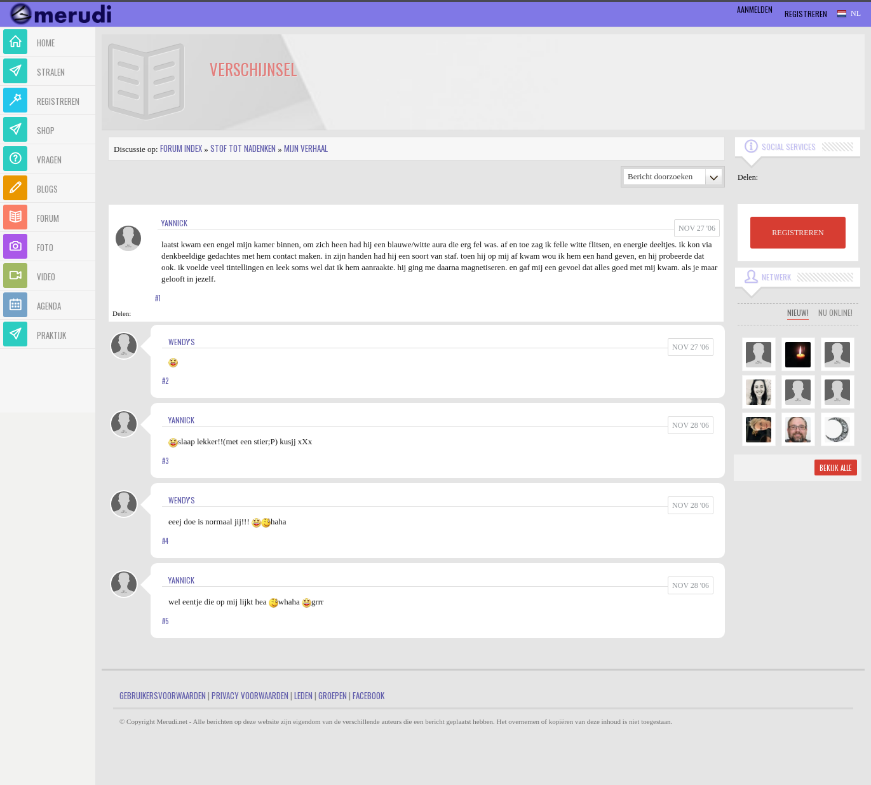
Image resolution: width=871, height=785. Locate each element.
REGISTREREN (797, 232)
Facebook (368, 695)
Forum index (181, 148)
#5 (165, 621)
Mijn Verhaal (306, 148)
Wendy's (181, 341)
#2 (165, 381)
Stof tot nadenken (243, 148)
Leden (303, 695)
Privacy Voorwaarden (250, 695)
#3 (165, 461)
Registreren (806, 13)
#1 (158, 298)
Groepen (332, 695)
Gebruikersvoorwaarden (162, 695)
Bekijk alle (836, 468)
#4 (165, 541)
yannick (174, 222)
